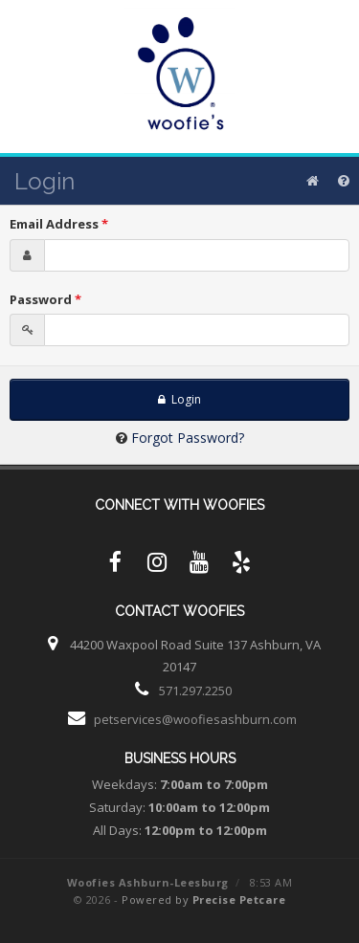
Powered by (203, 899)
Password (45, 299)
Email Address (59, 223)
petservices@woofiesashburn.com (195, 719)
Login (179, 399)
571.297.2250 (195, 690)
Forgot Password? (187, 437)
